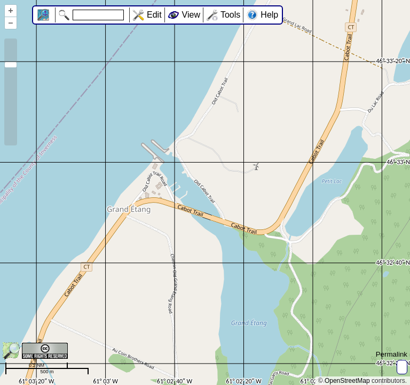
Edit (154, 14)
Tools (230, 14)
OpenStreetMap (347, 380)
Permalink (391, 354)
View (191, 14)
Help (269, 14)
